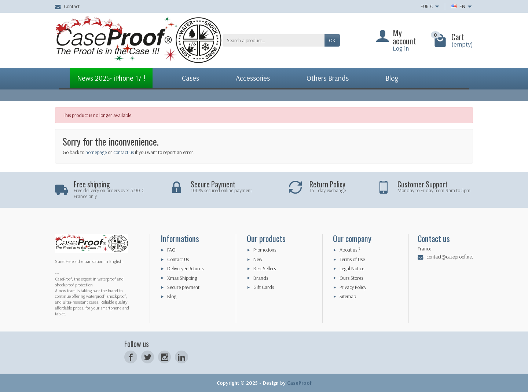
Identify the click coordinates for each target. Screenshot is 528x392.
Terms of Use (352, 259)
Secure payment (183, 287)
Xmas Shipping (182, 278)
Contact (67, 6)
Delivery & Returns (185, 268)
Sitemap (348, 296)
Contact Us (178, 259)
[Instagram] (164, 357)
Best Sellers (264, 268)
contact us (123, 152)
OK (332, 40)
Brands (260, 278)
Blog (171, 296)
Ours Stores (351, 278)
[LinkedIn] (181, 357)
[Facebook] (130, 357)
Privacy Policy (353, 287)
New (257, 259)
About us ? (350, 249)
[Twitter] (147, 357)
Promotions (264, 249)
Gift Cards (263, 287)
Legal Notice (352, 268)
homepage (96, 152)
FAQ (171, 249)
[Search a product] (273, 40)
